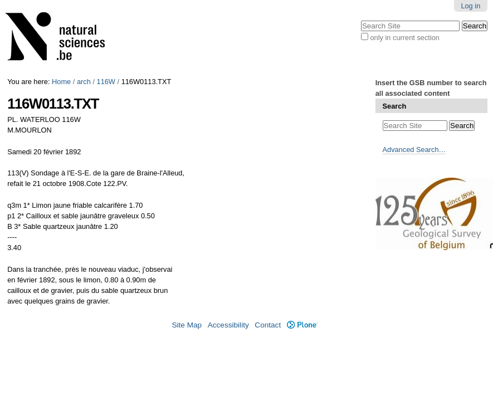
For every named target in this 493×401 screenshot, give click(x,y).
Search (395, 106)
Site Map (187, 325)
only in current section (404, 37)
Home (61, 81)
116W (106, 81)
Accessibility (228, 325)
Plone (302, 325)
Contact (268, 325)
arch (84, 81)
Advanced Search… (414, 149)
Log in (470, 6)
